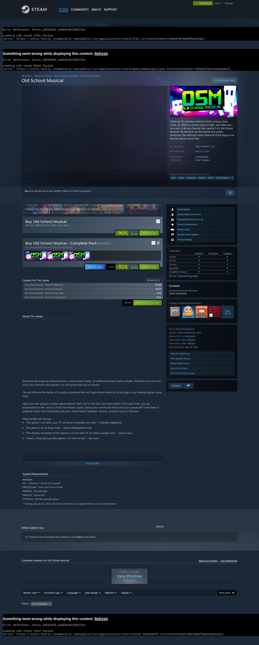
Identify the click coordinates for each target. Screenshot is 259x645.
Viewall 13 (228, 316)
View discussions (179, 372)
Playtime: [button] (103, 610)
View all (159, 531)
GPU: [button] (190, 610)
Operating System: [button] (160, 610)
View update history (181, 363)
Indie (173, 182)
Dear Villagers (202, 164)
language (229, 3)
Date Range (91, 599)
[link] (127, 237)
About (96, 9)
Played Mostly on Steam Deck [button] (129, 610)
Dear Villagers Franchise (66, 80)
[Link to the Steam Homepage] (37, 12)
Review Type (30, 599)
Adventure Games (43, 80)
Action (181, 182)
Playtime (109, 599)
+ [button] (232, 182)
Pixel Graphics (222, 182)
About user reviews (208, 565)
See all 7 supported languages (183, 280)
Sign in (27, 195)
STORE (63, 9)
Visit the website (180, 358)
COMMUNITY (80, 9)
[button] (149, 237)
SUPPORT (110, 9)
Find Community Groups (183, 377)
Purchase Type (52, 599)
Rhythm (202, 182)
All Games (27, 80)
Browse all (153, 284)
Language (72, 599)
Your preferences (229, 565)
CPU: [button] (178, 610)
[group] (129, 611)
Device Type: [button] (206, 610)
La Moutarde (201, 161)
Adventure (191, 182)
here (79, 541)
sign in (218, 3)
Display (125, 599)
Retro (210, 182)
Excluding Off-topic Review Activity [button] (76, 610)
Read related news (180, 367)
